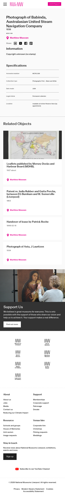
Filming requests (40, 432)
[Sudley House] (47, 365)
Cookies (49, 489)
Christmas (37, 429)
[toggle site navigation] (5, 4)
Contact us (8, 410)
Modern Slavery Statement (33, 489)
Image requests (10, 436)
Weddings (37, 436)
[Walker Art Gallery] (18, 365)
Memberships (39, 400)
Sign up (10, 457)
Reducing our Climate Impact (15, 413)
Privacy (17, 489)
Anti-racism (8, 432)
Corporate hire (39, 426)
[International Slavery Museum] (18, 353)
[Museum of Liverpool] (18, 342)
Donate (36, 410)
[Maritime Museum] (47, 353)
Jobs (5, 403)
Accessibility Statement (33, 491)
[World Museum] (47, 342)
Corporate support (41, 403)
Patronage (37, 406)
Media (6, 406)
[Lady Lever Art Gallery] (18, 376)
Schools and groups (11, 426)
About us (7, 400)
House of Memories (11, 429)
